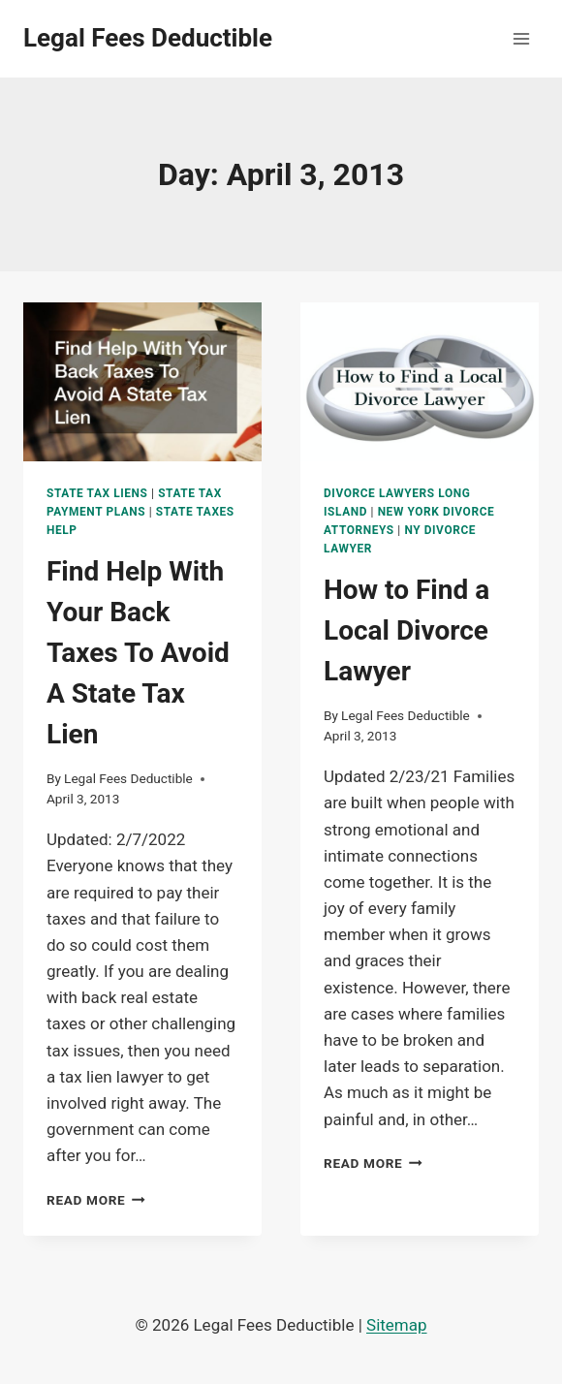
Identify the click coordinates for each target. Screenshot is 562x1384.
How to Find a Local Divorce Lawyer (406, 630)
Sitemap (396, 1325)
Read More (96, 1200)
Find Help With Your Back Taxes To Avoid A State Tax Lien (138, 652)
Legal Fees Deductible (128, 778)
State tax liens (97, 493)
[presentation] (142, 381)
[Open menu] (521, 38)
